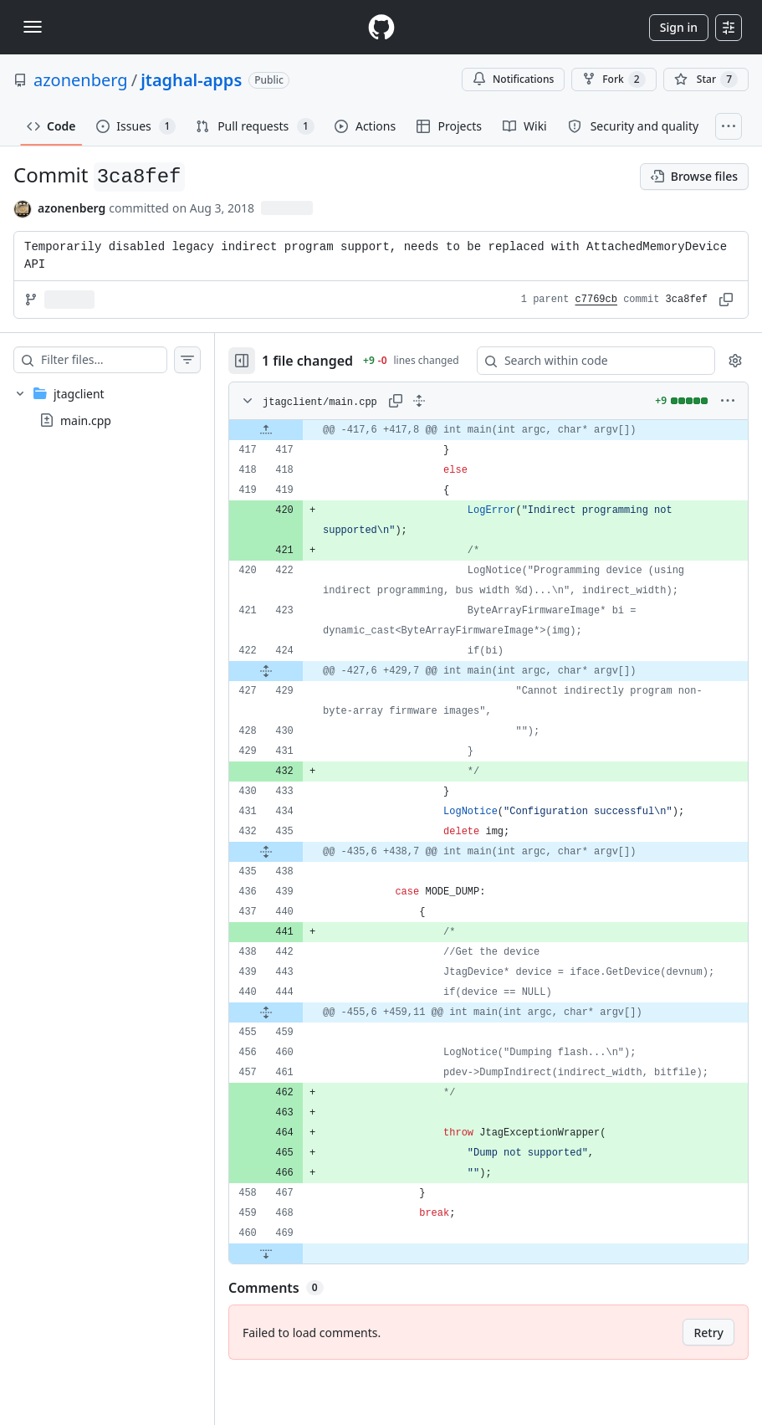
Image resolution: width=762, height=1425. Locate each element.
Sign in (679, 27)
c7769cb (596, 299)
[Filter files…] (120, 359)
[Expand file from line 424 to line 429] (299, 683)
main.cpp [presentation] (85, 420)
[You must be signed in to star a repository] (706, 79)
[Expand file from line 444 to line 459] (299, 1044)
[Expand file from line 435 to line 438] (299, 863)
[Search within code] (594, 366)
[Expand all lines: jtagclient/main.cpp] (452, 412)
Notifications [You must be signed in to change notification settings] (513, 79)
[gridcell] (505, 442)
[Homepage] (381, 27)
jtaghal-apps (191, 80)
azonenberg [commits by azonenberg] (71, 208)
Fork (613, 79)
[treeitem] (123, 406)
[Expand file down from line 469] (299, 1305)
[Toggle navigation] (32, 26)
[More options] (727, 412)
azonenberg (80, 80)
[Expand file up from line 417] (299, 442)
